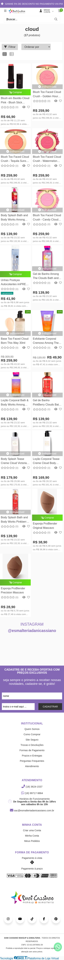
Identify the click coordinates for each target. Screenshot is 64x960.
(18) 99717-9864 (32, 793)
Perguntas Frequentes (32, 761)
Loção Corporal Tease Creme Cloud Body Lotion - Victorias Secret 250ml (46, 461)
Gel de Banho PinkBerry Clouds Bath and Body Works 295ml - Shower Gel (47, 403)
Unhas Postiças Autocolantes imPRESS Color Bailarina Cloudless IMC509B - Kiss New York (15, 283)
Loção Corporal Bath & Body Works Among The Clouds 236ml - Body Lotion (15, 403)
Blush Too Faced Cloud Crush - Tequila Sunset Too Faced (15, 159)
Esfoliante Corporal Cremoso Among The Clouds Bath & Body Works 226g (46, 341)
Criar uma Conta (32, 830)
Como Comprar (32, 734)
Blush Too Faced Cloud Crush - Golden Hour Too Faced (47, 95)
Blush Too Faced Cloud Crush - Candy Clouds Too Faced (47, 218)
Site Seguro (32, 739)
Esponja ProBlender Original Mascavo (45, 525)
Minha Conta (32, 835)
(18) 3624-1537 (32, 786)
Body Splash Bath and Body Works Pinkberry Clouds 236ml (14, 520)
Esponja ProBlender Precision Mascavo (13, 590)
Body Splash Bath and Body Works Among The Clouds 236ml (14, 218)
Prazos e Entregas (32, 755)
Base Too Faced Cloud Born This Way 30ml (15, 340)
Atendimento (32, 766)
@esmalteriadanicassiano (32, 630)
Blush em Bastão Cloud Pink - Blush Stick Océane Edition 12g (15, 101)
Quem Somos (32, 729)
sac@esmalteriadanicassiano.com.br (32, 810)
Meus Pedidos (32, 841)
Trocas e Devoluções (32, 745)
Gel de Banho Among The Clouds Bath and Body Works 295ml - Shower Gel (46, 276)
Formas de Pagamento (31, 750)
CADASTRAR (50, 706)
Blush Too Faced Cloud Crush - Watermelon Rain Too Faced (47, 159)
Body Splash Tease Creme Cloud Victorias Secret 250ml (14, 461)
